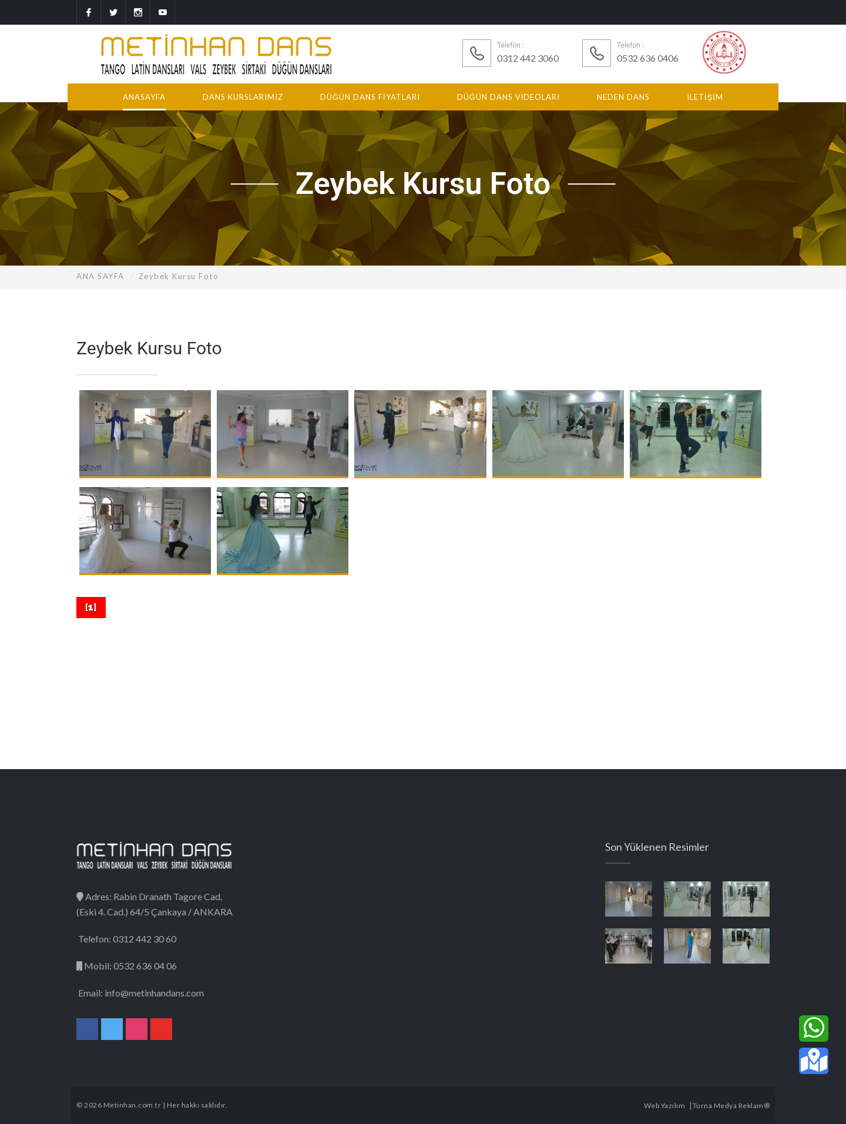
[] (91, 607)
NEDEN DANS (623, 97)
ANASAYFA (144, 97)
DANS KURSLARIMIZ (243, 97)
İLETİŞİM (705, 97)
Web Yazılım (665, 1105)
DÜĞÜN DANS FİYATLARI (370, 97)
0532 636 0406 (648, 57)
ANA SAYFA (100, 276)
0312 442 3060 (528, 57)
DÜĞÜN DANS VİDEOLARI (508, 97)
